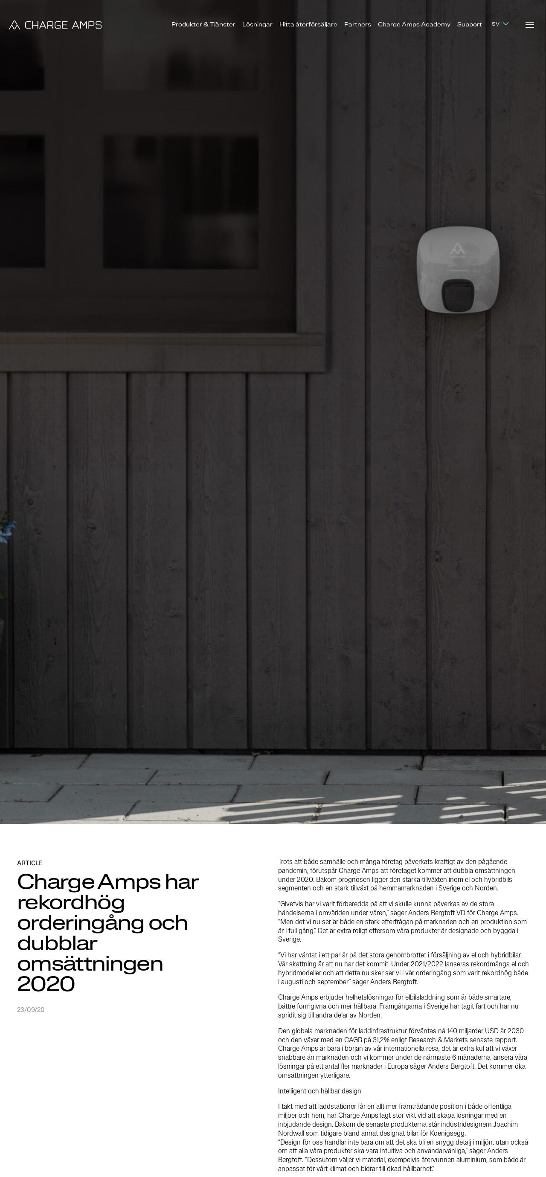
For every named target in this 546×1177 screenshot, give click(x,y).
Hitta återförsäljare (308, 25)
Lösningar (257, 25)
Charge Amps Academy (414, 25)
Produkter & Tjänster (203, 25)
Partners (357, 25)
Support (469, 25)
